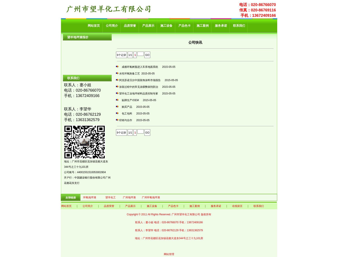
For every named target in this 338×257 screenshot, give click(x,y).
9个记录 (121, 55)
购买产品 (127, 106)
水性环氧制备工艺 (129, 73)
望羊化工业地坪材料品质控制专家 (140, 93)
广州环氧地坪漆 (151, 197)
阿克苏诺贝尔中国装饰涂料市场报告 (141, 80)
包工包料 (127, 113)
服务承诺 (221, 25)
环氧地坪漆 (89, 197)
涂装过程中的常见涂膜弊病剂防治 (140, 86)
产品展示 (148, 25)
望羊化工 (110, 197)
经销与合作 (127, 120)
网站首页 (94, 25)
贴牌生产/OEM (130, 100)
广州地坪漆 (129, 197)
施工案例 (203, 25)
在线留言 (237, 206)
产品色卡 (184, 25)
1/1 (130, 55)
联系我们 (239, 25)
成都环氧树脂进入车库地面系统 (140, 66)
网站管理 (169, 254)
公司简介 (112, 25)
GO (147, 55)
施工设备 (166, 25)
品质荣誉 (130, 25)
